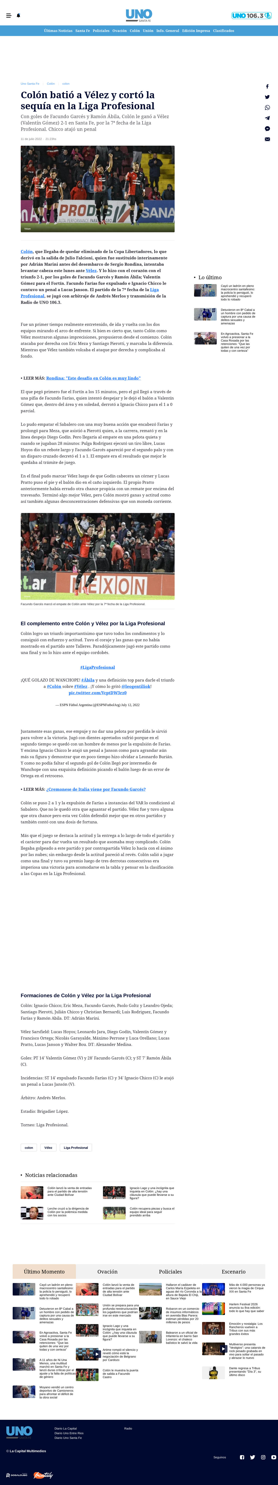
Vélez (91, 270)
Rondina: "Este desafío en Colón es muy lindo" (93, 378)
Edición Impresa (196, 30)
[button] (8, 16)
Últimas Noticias (58, 30)
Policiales (101, 30)
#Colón (54, 686)
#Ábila (87, 680)
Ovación (119, 30)
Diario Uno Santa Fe (68, 1437)
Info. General (167, 30)
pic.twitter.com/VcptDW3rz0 (98, 692)
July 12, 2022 (130, 705)
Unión (148, 30)
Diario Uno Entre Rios (69, 1433)
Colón (135, 30)
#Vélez (80, 686)
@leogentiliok (136, 686)
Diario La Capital (66, 1428)
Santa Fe (82, 30)
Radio (128, 1428)
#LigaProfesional (97, 667)
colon (66, 83)
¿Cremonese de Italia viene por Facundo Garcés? (96, 789)
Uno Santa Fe (30, 83)
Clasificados (223, 30)
